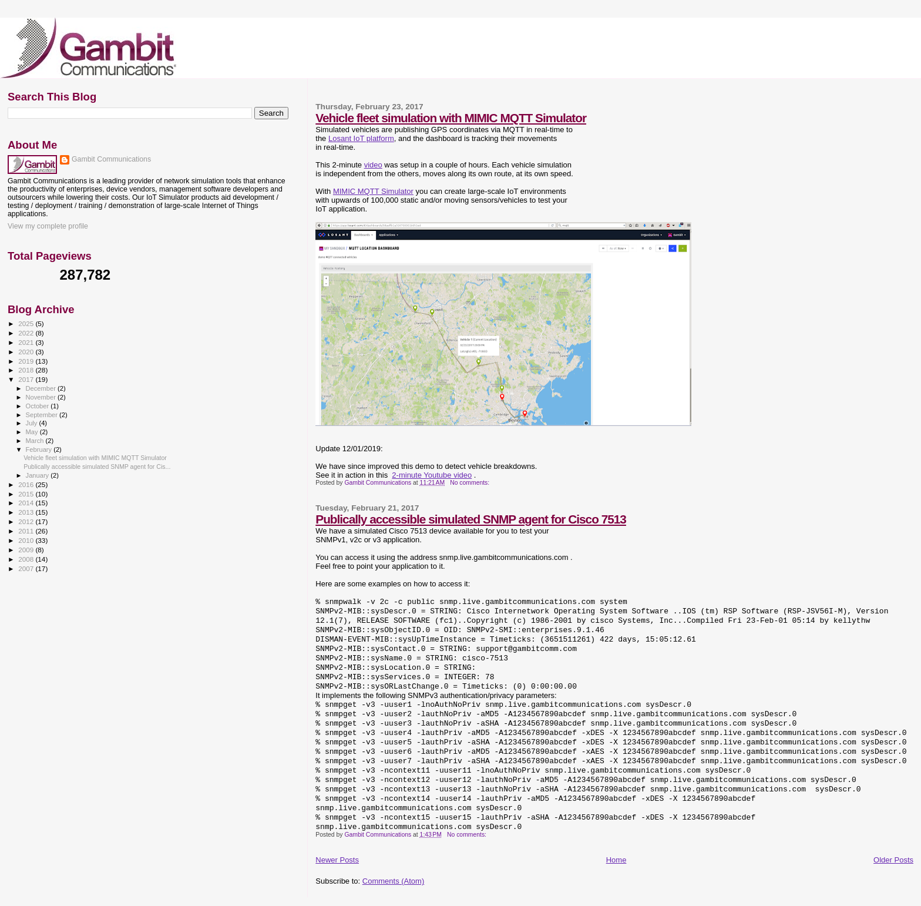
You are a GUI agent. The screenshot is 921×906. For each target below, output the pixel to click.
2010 (26, 540)
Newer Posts (337, 859)
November (42, 397)
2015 (26, 494)
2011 (26, 531)
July (32, 423)
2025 (26, 323)
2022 (26, 333)
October (38, 406)
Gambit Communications (111, 159)
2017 (26, 379)
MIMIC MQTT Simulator (373, 191)
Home (616, 859)
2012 (26, 521)
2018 (26, 370)
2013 (26, 512)
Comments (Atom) (393, 881)
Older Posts (893, 859)
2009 (26, 549)
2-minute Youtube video (432, 475)
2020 (26, 351)
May (33, 431)
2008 (26, 559)
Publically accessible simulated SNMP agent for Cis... (96, 466)
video (373, 164)
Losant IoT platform (361, 138)
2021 (26, 342)
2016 (26, 484)
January (38, 475)
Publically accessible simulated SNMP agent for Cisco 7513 (470, 519)
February (40, 449)
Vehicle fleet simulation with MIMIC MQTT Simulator (450, 118)
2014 (26, 502)
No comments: (470, 482)
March (36, 440)
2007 (26, 568)
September (43, 414)
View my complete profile (48, 226)
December (42, 388)
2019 (26, 361)
